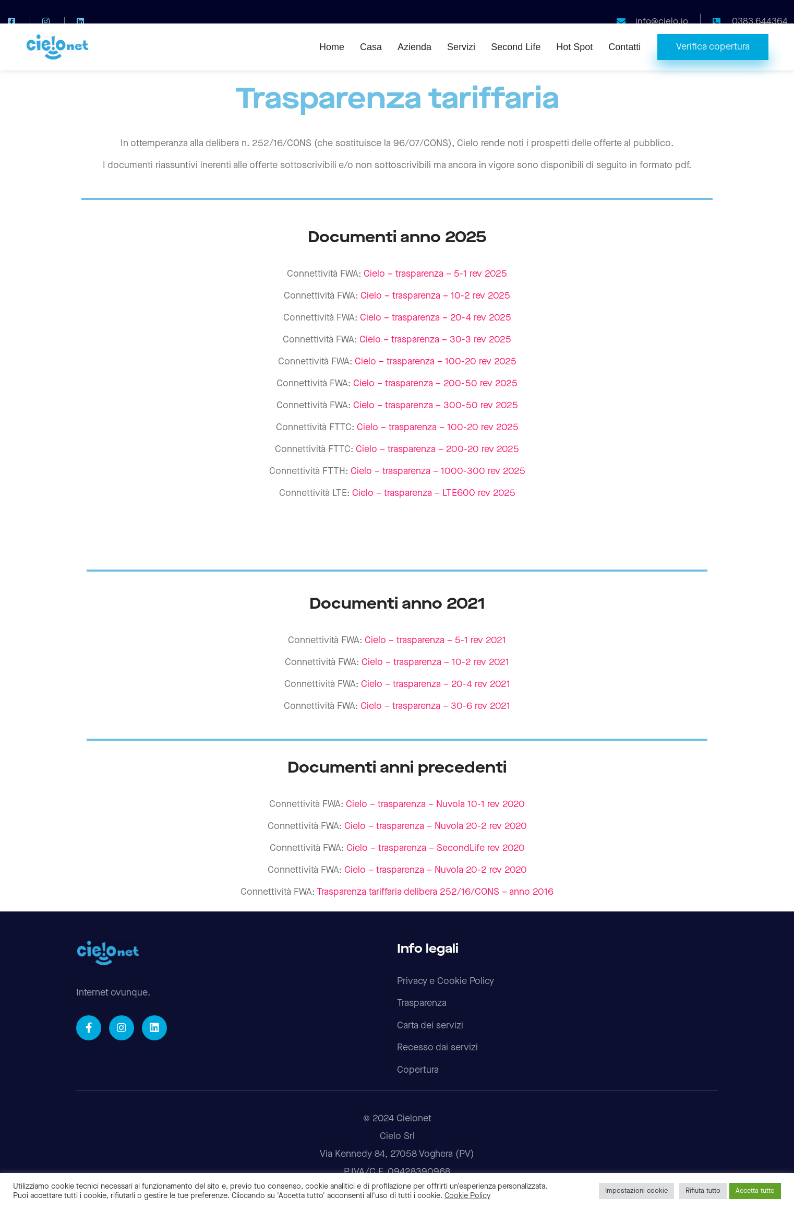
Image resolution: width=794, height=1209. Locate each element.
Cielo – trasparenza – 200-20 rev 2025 (437, 449)
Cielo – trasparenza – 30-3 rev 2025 (435, 339)
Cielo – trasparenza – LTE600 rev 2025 (433, 493)
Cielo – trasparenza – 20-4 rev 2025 (435, 317)
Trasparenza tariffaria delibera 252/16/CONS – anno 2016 (435, 891)
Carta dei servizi (430, 1025)
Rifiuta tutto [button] (702, 1191)
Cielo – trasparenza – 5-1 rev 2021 (435, 640)
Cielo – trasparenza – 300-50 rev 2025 (435, 405)
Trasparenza (422, 1003)
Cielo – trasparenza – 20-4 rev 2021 (435, 684)
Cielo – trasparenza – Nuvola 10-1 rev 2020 (435, 804)
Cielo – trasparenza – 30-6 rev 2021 (435, 706)
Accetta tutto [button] (755, 1191)
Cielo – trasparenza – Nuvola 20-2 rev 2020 (435, 826)
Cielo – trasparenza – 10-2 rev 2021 (435, 662)
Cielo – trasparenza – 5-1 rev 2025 (435, 273)
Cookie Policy (467, 1195)
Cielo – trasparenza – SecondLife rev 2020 (435, 848)
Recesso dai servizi (437, 1047)
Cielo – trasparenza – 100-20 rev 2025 (435, 361)
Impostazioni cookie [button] (636, 1191)
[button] (712, 47)
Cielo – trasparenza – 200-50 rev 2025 (435, 383)
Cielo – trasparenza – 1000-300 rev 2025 (438, 471)
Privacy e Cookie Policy (445, 981)
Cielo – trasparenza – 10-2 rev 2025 (435, 295)
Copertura (418, 1069)
